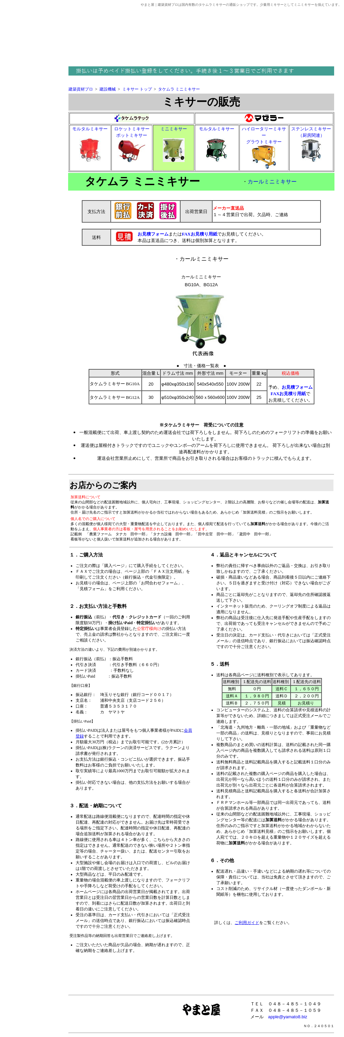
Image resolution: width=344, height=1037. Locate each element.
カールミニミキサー (272, 181)
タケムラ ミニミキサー (179, 89)
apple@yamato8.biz (287, 1016)
